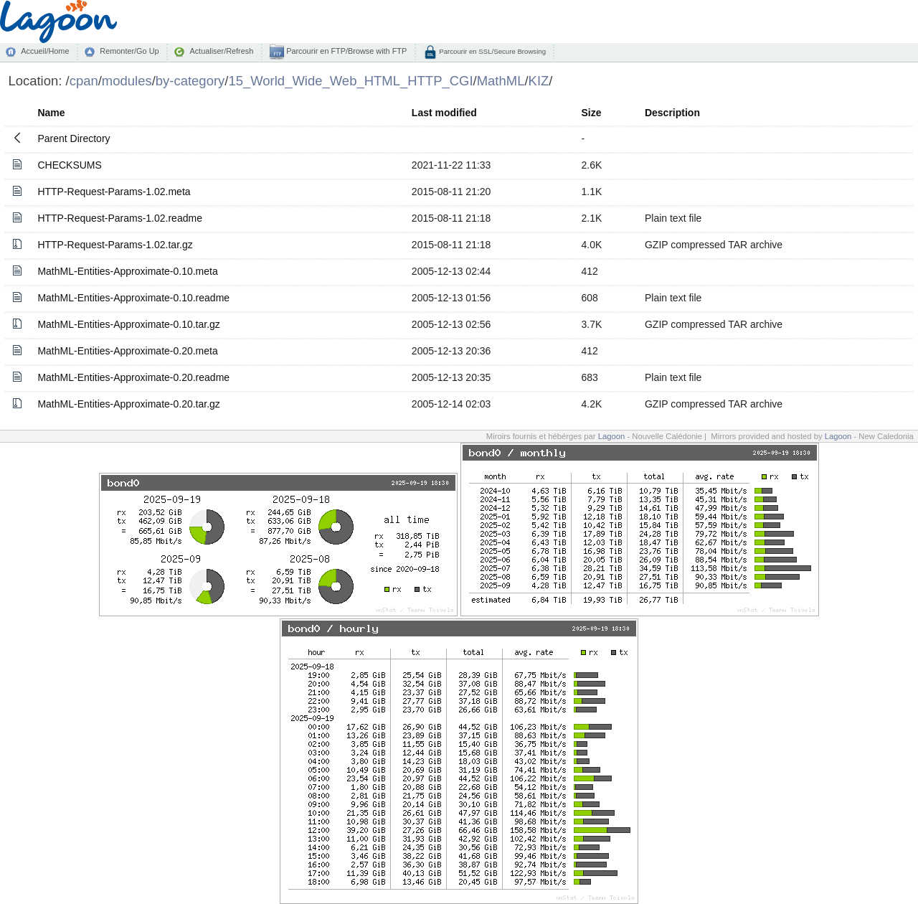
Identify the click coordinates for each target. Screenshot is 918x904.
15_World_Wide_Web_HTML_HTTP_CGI (350, 80)
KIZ (539, 80)
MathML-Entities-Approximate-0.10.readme (133, 297)
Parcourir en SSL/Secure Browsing (491, 51)
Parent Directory (73, 138)
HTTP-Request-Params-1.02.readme (119, 218)
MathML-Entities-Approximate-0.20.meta (127, 351)
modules (127, 80)
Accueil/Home (45, 51)
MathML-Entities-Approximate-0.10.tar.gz (128, 324)
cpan (84, 80)
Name (51, 112)
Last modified (444, 112)
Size (591, 112)
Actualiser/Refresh (221, 51)
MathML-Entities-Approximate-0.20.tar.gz (128, 404)
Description (672, 112)
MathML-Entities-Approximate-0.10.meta (127, 271)
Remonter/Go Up (129, 51)
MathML (501, 80)
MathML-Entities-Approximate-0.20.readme (133, 377)
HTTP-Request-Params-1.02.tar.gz (114, 244)
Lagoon (611, 436)
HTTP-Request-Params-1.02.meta (113, 191)
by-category (190, 80)
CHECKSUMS (69, 165)
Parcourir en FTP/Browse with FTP (345, 51)
